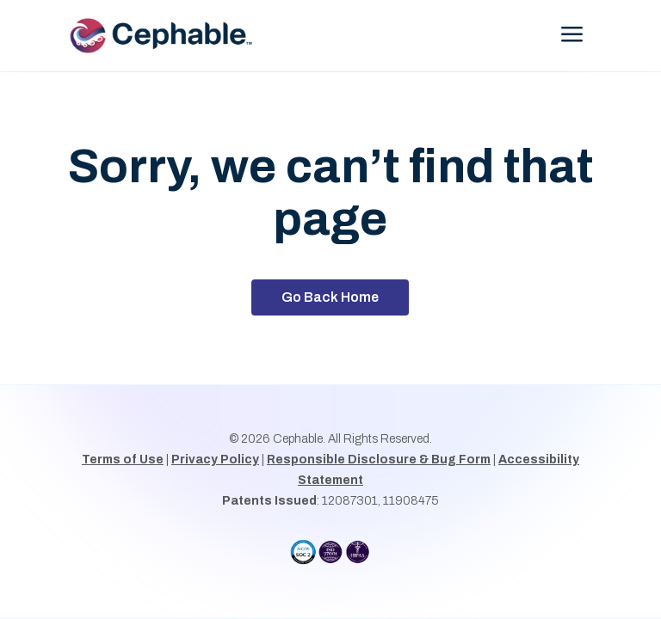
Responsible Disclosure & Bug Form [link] (379, 459)
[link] (171, 36)
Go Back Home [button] (330, 297)
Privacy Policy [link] (215, 459)
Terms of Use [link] (123, 459)
